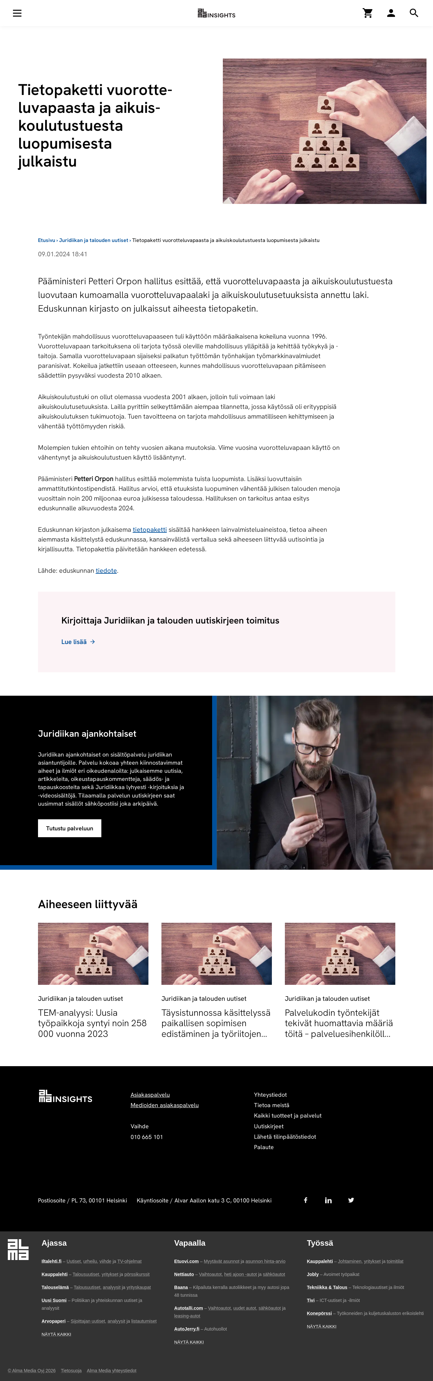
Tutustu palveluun (69, 828)
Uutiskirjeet (269, 1126)
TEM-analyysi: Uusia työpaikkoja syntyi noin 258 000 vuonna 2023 (92, 1023)
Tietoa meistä (271, 1105)
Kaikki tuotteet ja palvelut (288, 1115)
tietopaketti (150, 529)
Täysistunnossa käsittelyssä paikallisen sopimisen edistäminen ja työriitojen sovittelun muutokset (216, 1028)
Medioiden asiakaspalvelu (165, 1105)
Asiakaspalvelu (150, 1094)
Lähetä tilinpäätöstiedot (285, 1136)
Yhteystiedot (270, 1094)
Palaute (264, 1147)
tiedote (106, 570)
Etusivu (46, 240)
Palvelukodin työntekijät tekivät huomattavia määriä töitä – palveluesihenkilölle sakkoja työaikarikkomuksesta (339, 1033)
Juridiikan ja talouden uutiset (93, 240)
